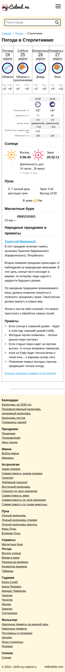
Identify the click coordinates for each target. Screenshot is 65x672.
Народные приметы (14, 628)
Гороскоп (7, 477)
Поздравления (11, 437)
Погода (6, 548)
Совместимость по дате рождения (24, 499)
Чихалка (7, 595)
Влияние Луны (11, 533)
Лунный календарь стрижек (19, 520)
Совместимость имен (15, 495)
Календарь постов (13, 417)
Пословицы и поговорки (17, 633)
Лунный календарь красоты (19, 524)
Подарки (7, 646)
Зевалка (7, 608)
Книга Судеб (10, 582)
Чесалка (7, 599)
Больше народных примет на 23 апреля (30, 373)
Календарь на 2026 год (16, 404)
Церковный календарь (16, 413)
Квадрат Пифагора (14, 590)
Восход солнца (11, 553)
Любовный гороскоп (14, 482)
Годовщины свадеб (14, 422)
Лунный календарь (14, 515)
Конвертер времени (14, 566)
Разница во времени (15, 562)
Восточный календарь (16, 486)
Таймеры (7, 571)
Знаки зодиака (11, 468)
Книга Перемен (11, 586)
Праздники (8, 433)
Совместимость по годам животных (24, 504)
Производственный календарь (21, 409)
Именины (8, 457)
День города (10, 442)
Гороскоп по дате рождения (19, 491)
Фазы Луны (9, 528)
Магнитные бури (12, 544)
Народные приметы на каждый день (25, 624)
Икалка (6, 604)
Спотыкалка (9, 613)
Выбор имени (10, 453)
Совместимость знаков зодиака (22, 473)
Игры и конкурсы (12, 642)
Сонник (6, 657)
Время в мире (11, 557)
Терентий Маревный (20, 241)
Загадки (7, 637)
